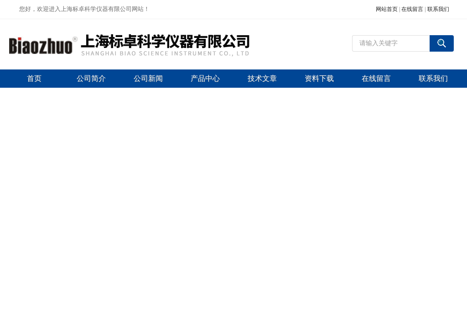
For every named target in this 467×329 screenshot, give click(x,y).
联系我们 (438, 9)
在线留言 (412, 9)
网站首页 (387, 9)
